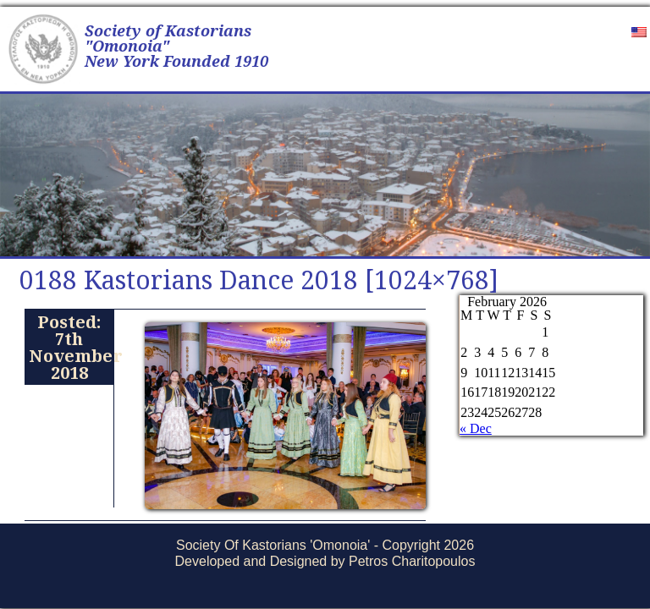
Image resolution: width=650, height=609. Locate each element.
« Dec (476, 428)
